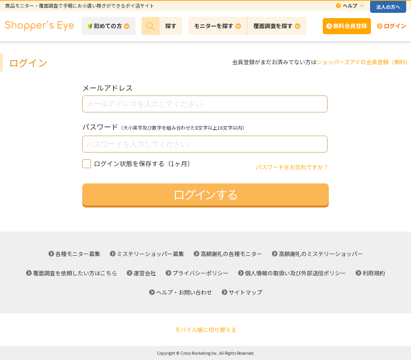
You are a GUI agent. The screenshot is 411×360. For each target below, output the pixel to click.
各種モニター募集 (77, 254)
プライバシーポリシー (200, 273)
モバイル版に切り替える (206, 329)
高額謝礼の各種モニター (231, 254)
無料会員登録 (350, 26)
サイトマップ (245, 292)
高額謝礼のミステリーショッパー (321, 254)
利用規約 (373, 273)
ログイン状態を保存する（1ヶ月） (138, 163)
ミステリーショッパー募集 (150, 254)
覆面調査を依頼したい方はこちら (75, 273)
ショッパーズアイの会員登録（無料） (363, 62)
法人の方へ (388, 6)
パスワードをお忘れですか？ (292, 167)
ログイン (395, 26)
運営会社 (145, 273)
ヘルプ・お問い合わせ (184, 292)
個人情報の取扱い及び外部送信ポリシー (295, 273)
